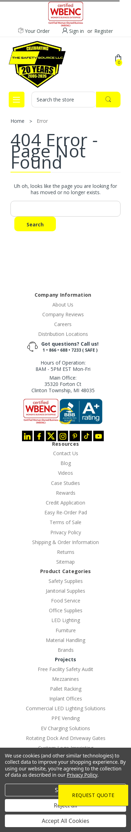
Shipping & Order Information (65, 542)
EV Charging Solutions (65, 728)
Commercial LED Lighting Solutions (65, 708)
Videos (65, 473)
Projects (66, 659)
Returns (65, 552)
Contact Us (65, 453)
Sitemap (65, 561)
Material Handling (65, 640)
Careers (63, 324)
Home (17, 121)
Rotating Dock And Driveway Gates (65, 738)
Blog (65, 463)
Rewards (65, 492)
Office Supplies (65, 610)
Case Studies (65, 483)
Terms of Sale (65, 522)
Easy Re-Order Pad (65, 512)
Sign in (76, 31)
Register (103, 31)
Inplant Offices (65, 698)
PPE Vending (65, 718)
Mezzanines (65, 679)
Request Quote (93, 795)
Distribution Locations (63, 334)
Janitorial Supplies (65, 590)
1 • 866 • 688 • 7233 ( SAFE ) (70, 350)
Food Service (65, 600)
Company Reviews (63, 314)
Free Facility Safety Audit (65, 669)
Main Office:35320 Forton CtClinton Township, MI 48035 (63, 384)
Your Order (34, 31)
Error (42, 121)
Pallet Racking (65, 688)
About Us (62, 304)
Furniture (66, 630)
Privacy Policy (65, 532)
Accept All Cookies (65, 821)
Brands (66, 650)
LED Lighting (65, 620)
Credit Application (65, 502)
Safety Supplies (66, 581)
